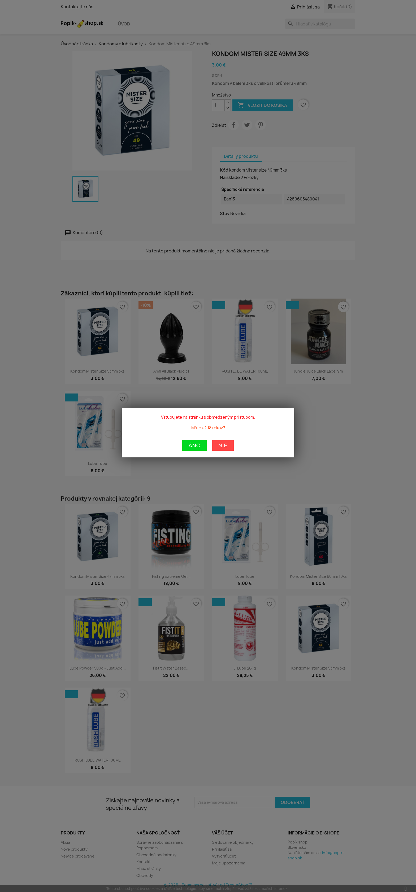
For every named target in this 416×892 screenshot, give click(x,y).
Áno (194, 300)
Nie (223, 300)
